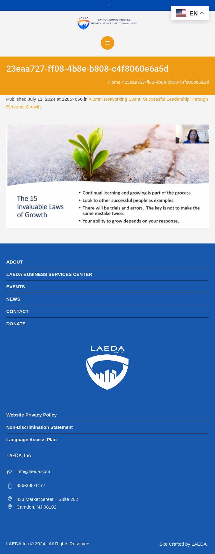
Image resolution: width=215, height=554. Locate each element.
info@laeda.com (33, 471)
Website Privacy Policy (31, 414)
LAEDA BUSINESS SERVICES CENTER (49, 274)
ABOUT (14, 261)
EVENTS (15, 286)
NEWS (13, 299)
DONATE (16, 323)
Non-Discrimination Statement (39, 427)
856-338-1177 (31, 485)
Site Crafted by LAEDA (183, 544)
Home (114, 82)
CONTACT (17, 311)
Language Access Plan (31, 439)
